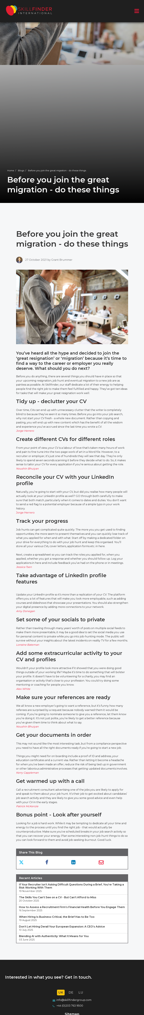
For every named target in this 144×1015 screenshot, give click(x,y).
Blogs (21, 170)
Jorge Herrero (25, 512)
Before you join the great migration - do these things (57, 170)
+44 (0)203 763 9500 (69, 1005)
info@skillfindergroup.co (72, 1000)
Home (10, 170)
